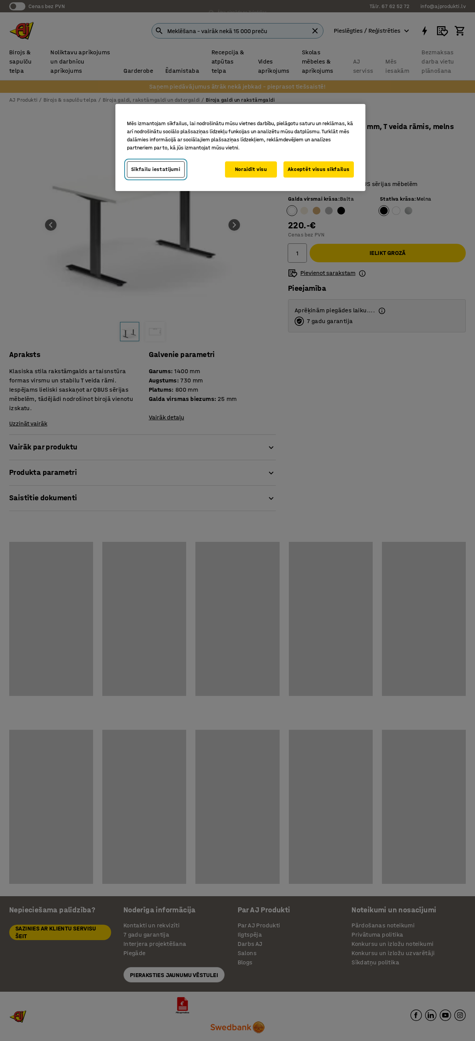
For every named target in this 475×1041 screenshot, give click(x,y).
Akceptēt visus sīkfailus (319, 169)
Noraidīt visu (251, 169)
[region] (240, 147)
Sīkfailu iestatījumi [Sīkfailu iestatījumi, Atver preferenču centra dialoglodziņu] (155, 169)
